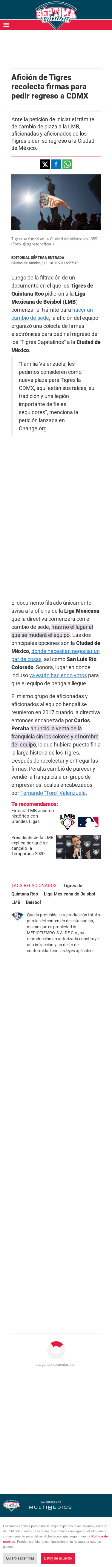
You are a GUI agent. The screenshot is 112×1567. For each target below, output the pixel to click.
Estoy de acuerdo (58, 1558)
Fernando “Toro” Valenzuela (53, 793)
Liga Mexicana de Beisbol (69, 894)
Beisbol (33, 902)
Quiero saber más (20, 1558)
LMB (15, 902)
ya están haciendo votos (58, 675)
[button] (45, 164)
